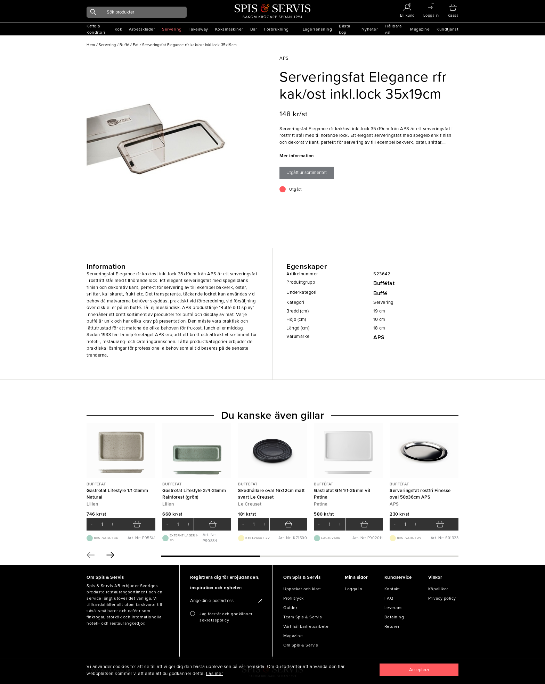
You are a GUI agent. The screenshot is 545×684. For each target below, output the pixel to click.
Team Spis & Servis (302, 617)
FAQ (388, 598)
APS (379, 337)
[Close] (419, 670)
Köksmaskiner (229, 29)
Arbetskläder (142, 29)
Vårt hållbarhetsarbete (305, 626)
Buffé (380, 293)
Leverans (393, 607)
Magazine (420, 29)
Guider (290, 607)
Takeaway (198, 29)
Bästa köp (344, 29)
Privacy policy (442, 598)
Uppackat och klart (302, 588)
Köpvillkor (438, 588)
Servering (172, 29)
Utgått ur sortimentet (306, 172)
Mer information (296, 156)
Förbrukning (276, 29)
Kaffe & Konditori (96, 29)
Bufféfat (383, 283)
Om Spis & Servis (300, 645)
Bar (253, 29)
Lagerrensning (317, 29)
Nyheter (369, 29)
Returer (392, 626)
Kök (118, 29)
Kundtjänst (447, 29)
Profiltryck (293, 598)
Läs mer (214, 673)
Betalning (394, 617)
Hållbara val (393, 29)
